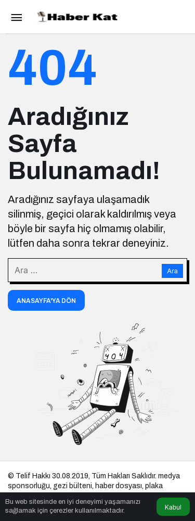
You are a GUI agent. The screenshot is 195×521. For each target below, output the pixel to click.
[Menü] (16, 16)
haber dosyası (118, 486)
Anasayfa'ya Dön (46, 300)
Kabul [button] (173, 507)
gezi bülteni (72, 486)
